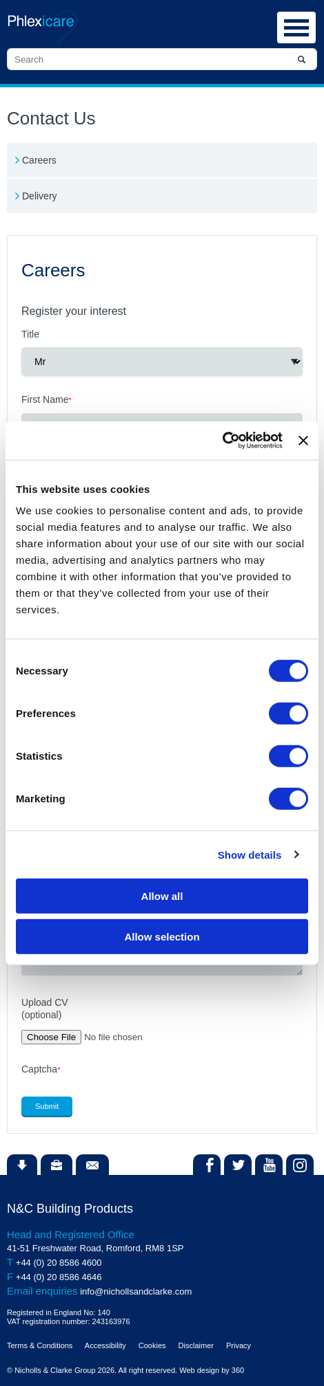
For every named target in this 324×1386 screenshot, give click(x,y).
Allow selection (161, 936)
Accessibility (105, 1345)
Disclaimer (196, 1345)
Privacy (238, 1345)
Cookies (152, 1345)
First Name (46, 399)
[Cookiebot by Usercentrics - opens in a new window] (222, 441)
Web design (199, 1370)
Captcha (40, 1069)
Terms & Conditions (39, 1345)
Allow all (162, 896)
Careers (39, 160)
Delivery (39, 195)
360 (238, 1370)
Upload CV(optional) (44, 1008)
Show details (250, 854)
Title (30, 334)
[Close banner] (303, 441)
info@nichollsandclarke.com (136, 1291)
